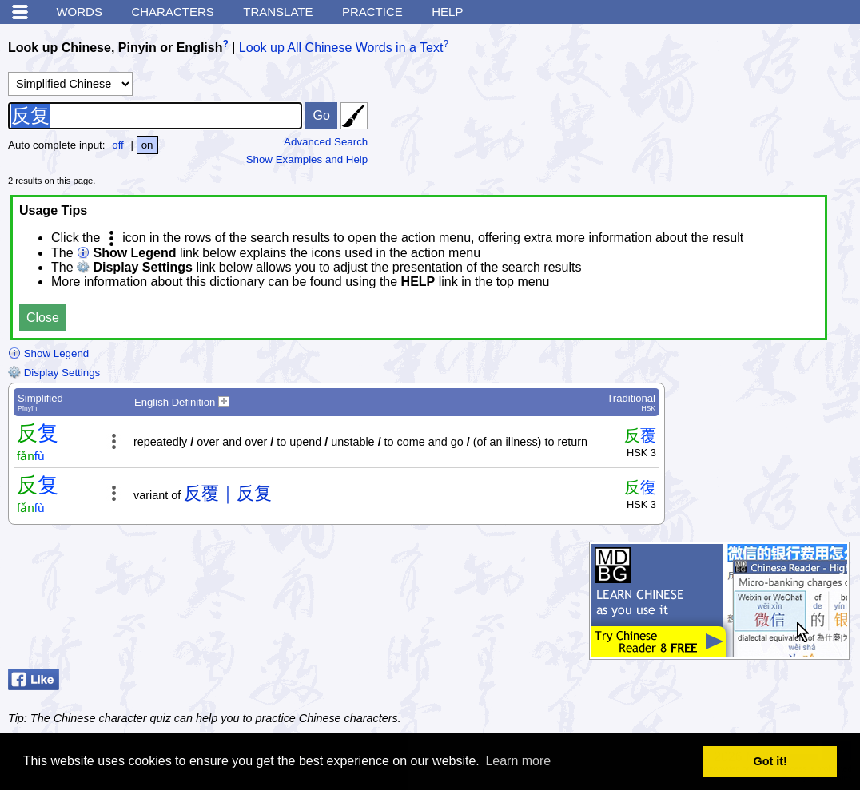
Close (42, 317)
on (147, 145)
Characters (172, 11)
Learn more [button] (518, 761)
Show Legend (48, 353)
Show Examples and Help (307, 159)
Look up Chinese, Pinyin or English (115, 47)
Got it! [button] (770, 761)
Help (447, 11)
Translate (278, 11)
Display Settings (54, 373)
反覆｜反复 (228, 493)
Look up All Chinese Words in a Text (341, 47)
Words (79, 11)
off (118, 145)
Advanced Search (326, 142)
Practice (372, 11)
